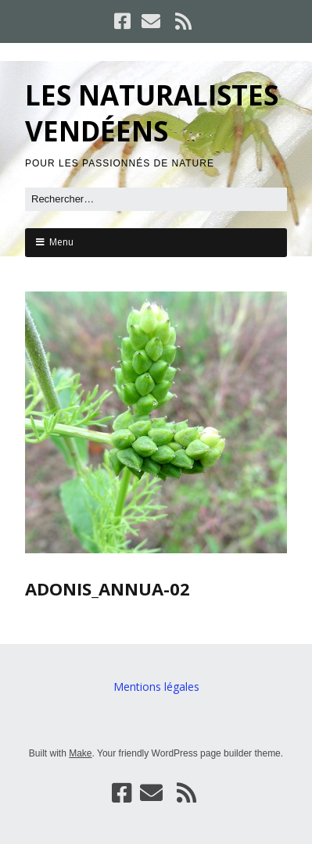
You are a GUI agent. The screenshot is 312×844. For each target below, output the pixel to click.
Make (80, 753)
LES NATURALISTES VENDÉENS (151, 113)
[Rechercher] (156, 199)
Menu (61, 242)
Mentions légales (156, 686)
